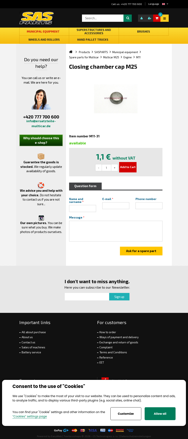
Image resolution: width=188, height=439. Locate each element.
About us (27, 337)
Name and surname (76, 200)
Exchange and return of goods (118, 342)
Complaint (105, 347)
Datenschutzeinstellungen (135, 436)
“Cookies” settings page (29, 416)
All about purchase (34, 332)
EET (101, 362)
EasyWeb (56, 436)
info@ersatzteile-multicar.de (41, 123)
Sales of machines (33, 347)
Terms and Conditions (113, 352)
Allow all (160, 414)
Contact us (28, 342)
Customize (126, 414)
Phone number (146, 199)
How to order (107, 332)
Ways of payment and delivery (119, 337)
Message (75, 217)
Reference (106, 357)
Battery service (31, 352)
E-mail (106, 199)
